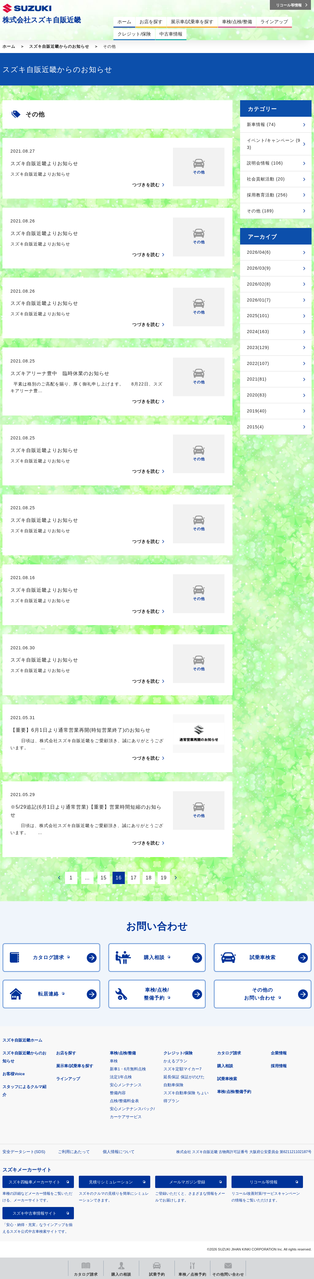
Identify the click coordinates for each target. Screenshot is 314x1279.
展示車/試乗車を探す (74, 1066)
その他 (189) (260, 210)
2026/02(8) (259, 284)
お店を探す (66, 1053)
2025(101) (258, 315)
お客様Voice (13, 1074)
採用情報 (279, 1066)
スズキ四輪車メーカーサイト (34, 1182)
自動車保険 (173, 1085)
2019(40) (256, 410)
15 (104, 877)
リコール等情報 (264, 1182)
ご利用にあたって (74, 1151)
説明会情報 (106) (265, 163)
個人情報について (119, 1151)
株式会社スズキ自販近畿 (41, 20)
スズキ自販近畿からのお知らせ (59, 46)
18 (149, 877)
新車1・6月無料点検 (128, 1069)
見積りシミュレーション (111, 1182)
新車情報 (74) (261, 124)
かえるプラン (175, 1061)
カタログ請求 (229, 1053)
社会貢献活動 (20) (266, 178)
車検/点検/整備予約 (234, 1091)
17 (134, 877)
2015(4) (255, 426)
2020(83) (256, 395)
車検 (114, 1061)
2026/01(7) (259, 300)
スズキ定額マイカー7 (182, 1069)
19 (164, 877)
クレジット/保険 (178, 1053)
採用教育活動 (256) (267, 194)
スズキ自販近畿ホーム (22, 1040)
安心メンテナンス (126, 1085)
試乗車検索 (227, 1078)
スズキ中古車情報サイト (34, 1213)
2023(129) (258, 347)
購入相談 (225, 1066)
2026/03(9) (259, 268)
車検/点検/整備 (123, 1053)
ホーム (8, 46)
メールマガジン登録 (187, 1182)
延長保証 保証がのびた (184, 1077)
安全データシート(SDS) (23, 1151)
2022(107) (258, 363)
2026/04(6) (259, 252)
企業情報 (279, 1053)
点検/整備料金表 (124, 1101)
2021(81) (256, 379)
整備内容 (118, 1093)
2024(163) (258, 331)
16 (119, 877)
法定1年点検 (121, 1077)
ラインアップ (68, 1078)
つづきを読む (146, 184)
